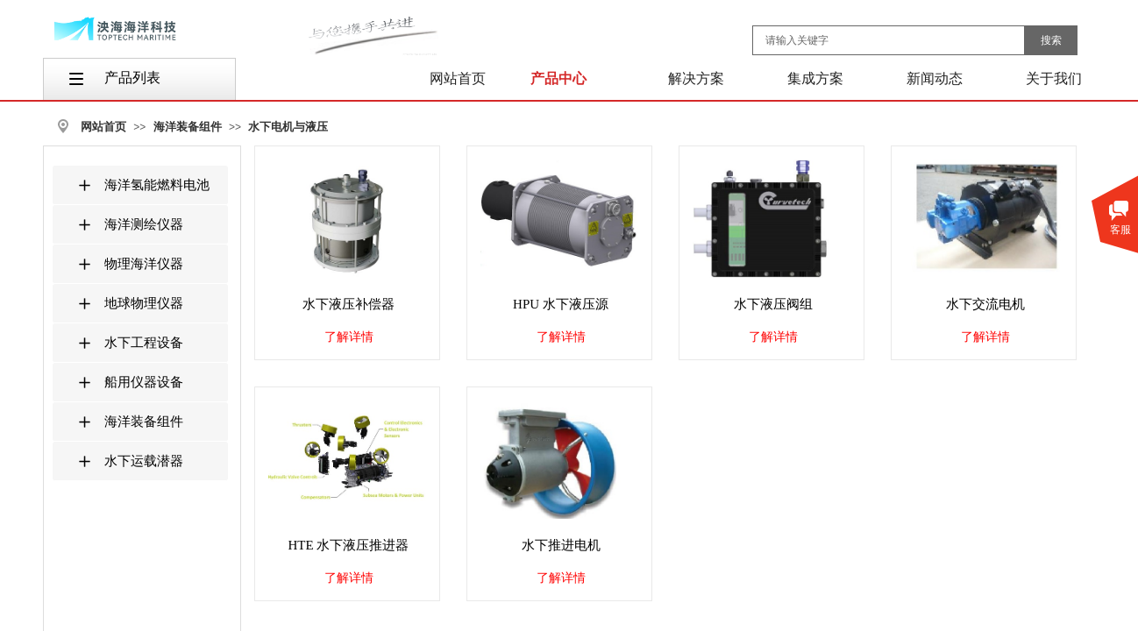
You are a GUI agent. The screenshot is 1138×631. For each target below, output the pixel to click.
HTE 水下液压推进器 (348, 545)
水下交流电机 (985, 304)
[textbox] (888, 40)
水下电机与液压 (288, 126)
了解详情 (348, 337)
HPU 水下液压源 (560, 304)
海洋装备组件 (187, 126)
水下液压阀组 (773, 304)
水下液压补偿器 (348, 304)
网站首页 (103, 126)
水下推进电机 (561, 545)
